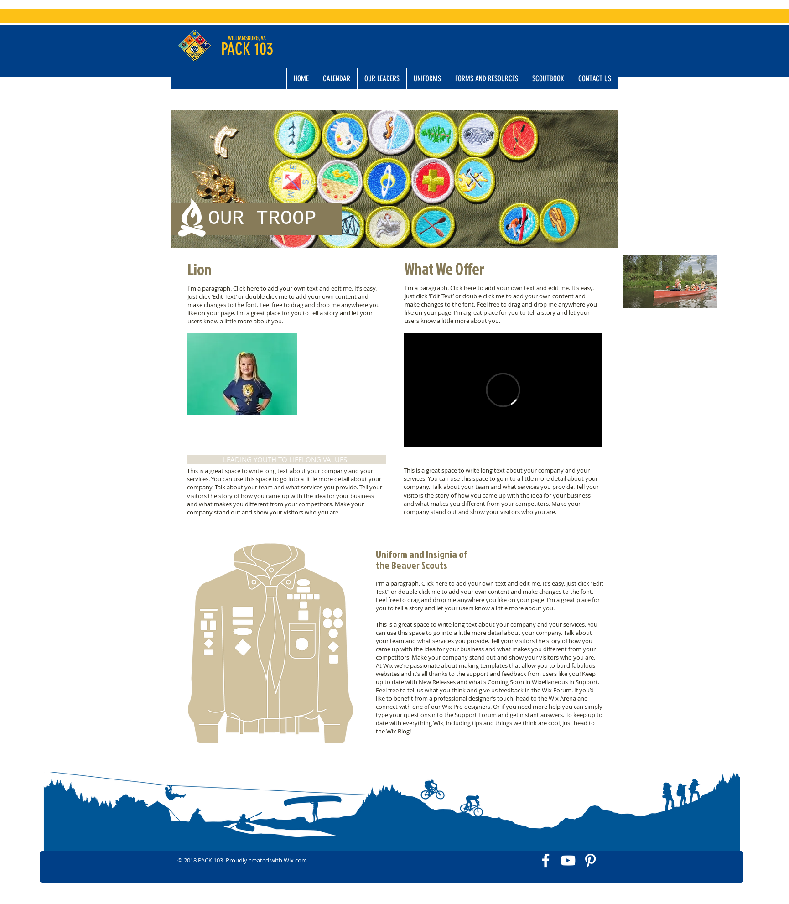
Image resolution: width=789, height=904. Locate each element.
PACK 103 (247, 49)
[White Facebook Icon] (546, 860)
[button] (381, 78)
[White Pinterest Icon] (590, 860)
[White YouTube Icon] (568, 860)
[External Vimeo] (503, 390)
